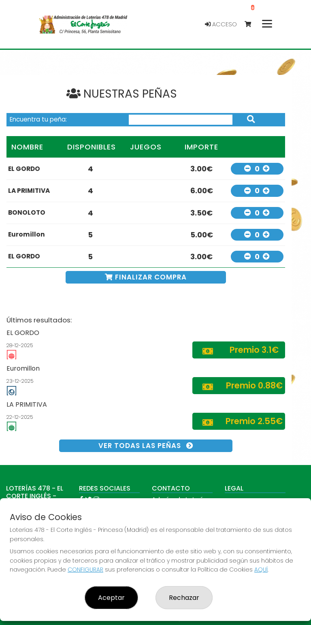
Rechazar (184, 597)
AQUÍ (261, 569)
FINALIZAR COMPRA (146, 277)
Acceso (221, 24)
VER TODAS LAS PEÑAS (146, 445)
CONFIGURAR (85, 569)
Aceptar (111, 597)
